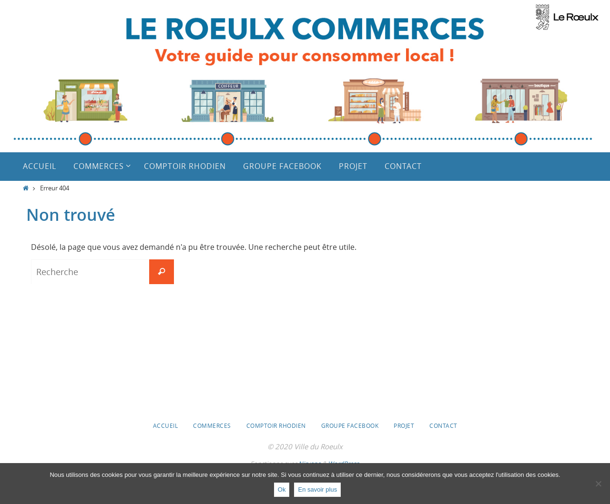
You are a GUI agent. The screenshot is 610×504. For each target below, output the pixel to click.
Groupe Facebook (350, 425)
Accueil (165, 425)
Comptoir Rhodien (276, 425)
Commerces (212, 425)
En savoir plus (317, 489)
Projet (404, 425)
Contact (443, 425)
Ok (282, 489)
